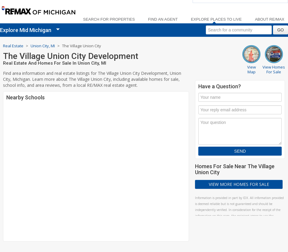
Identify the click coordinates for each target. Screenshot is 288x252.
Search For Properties (109, 19)
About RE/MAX (269, 19)
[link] (38, 11)
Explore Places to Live (216, 19)
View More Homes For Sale (239, 184)
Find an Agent (163, 19)
